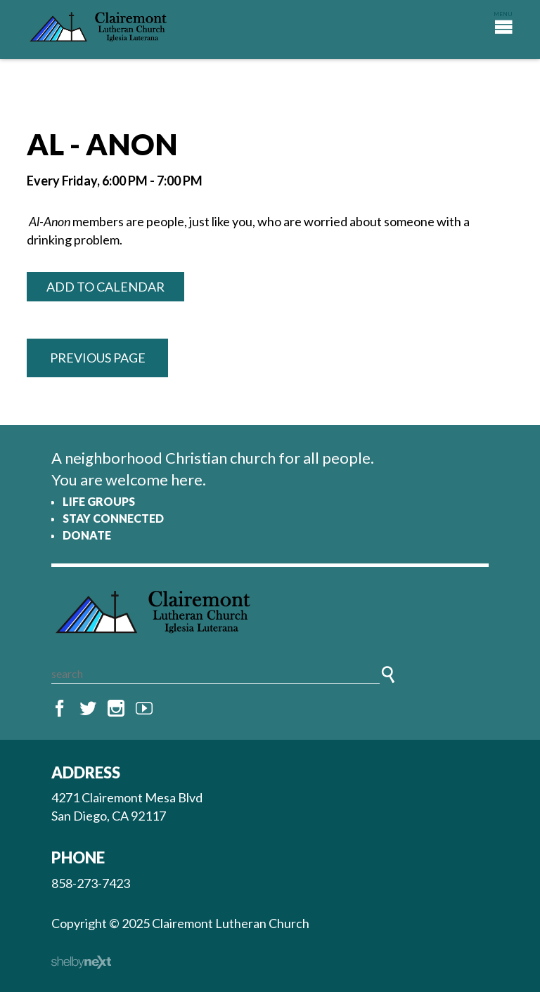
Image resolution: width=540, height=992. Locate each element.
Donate (87, 535)
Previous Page (98, 357)
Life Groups (99, 501)
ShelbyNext (81, 962)
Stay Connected (113, 518)
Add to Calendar (105, 286)
